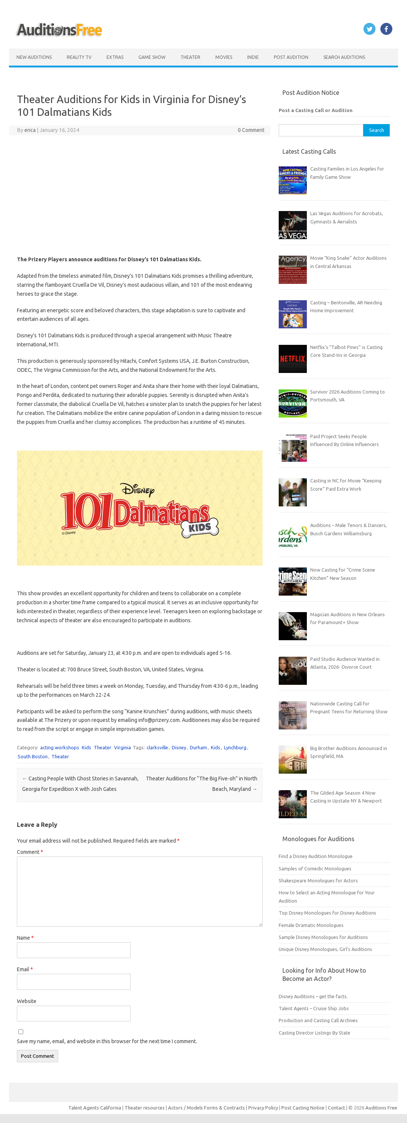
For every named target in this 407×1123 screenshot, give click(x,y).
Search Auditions (344, 57)
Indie (253, 57)
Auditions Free (381, 1107)
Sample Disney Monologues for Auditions (323, 937)
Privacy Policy (263, 1107)
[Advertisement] (140, 195)
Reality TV (79, 57)
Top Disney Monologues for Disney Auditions (327, 912)
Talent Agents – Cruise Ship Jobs (314, 1008)
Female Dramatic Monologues (311, 925)
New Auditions (34, 57)
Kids (86, 747)
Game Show (151, 57)
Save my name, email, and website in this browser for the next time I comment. (107, 1041)
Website (26, 1001)
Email (25, 969)
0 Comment (251, 130)
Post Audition (291, 57)
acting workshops (59, 747)
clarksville (157, 747)
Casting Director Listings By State (314, 1032)
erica (30, 130)
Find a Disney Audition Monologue (316, 856)
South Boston (33, 756)
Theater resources (145, 1107)
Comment (30, 852)
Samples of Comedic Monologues (315, 868)
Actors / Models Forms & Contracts (206, 1107)
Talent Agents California (94, 1107)
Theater (190, 57)
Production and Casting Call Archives (318, 1020)
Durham (198, 747)
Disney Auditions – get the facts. (313, 996)
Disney (179, 747)
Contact (337, 1107)
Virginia (122, 747)
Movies (223, 57)
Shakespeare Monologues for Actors (318, 880)
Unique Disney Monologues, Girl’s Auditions (325, 949)
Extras (115, 57)
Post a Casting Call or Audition (316, 110)
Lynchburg (235, 747)
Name (25, 938)
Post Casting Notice (302, 1107)
